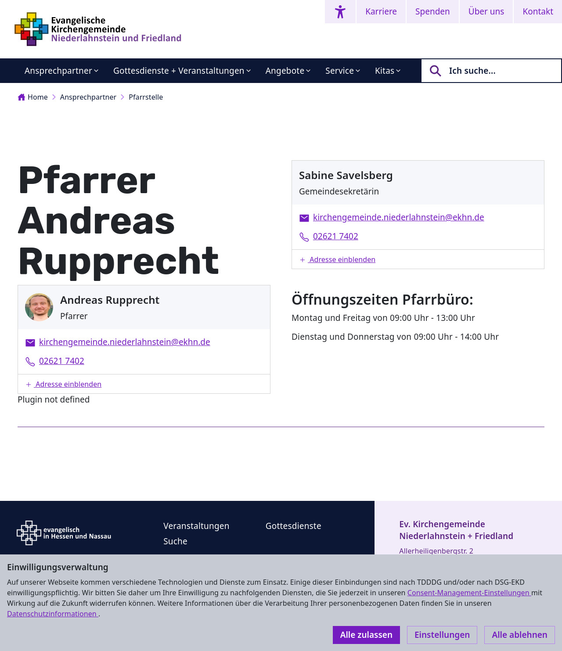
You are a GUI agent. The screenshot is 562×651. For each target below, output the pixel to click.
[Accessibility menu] (340, 11)
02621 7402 (61, 361)
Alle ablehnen (520, 634)
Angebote (285, 70)
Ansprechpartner (58, 70)
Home (33, 97)
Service (339, 70)
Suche (175, 541)
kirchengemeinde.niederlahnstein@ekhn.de (124, 342)
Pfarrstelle (146, 97)
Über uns (486, 11)
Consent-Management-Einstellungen (469, 592)
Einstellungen (442, 634)
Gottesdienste (293, 526)
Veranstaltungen (196, 526)
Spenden (432, 11)
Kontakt (537, 11)
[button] (144, 384)
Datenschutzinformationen (52, 614)
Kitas (384, 70)
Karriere (381, 11)
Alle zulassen (366, 634)
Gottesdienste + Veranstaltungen (179, 70)
